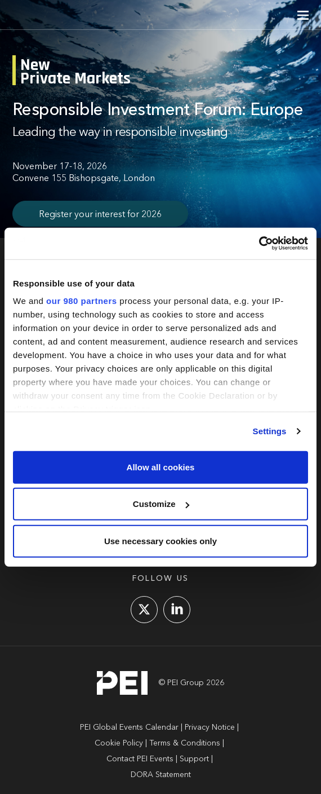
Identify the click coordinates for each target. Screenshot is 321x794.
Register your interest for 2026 (100, 214)
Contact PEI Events (139, 759)
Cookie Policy (119, 743)
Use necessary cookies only (160, 540)
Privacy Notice (210, 727)
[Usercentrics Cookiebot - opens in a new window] (258, 243)
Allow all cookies (161, 466)
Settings (270, 431)
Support (194, 759)
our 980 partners (81, 301)
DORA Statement (161, 775)
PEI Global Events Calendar (129, 727)
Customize (161, 504)
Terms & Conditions (184, 743)
